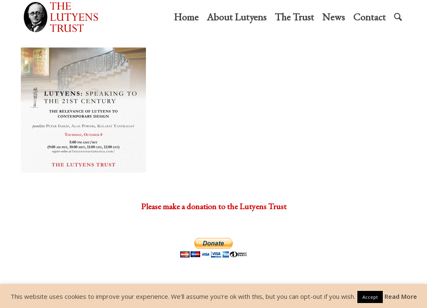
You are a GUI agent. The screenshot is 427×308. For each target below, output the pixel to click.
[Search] (398, 17)
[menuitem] (186, 17)
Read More (400, 296)
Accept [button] (370, 297)
